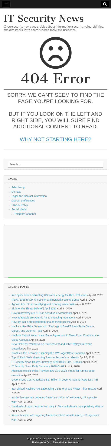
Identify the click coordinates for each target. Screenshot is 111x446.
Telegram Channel (25, 213)
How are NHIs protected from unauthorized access (41, 321)
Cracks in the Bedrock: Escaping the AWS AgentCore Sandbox (48, 353)
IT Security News (44, 18)
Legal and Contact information (29, 196)
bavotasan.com (71, 442)
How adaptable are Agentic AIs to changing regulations (43, 317)
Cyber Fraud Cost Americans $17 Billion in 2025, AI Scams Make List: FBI (54, 379)
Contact (16, 191)
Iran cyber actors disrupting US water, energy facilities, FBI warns (49, 295)
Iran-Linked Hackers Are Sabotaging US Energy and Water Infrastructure (53, 388)
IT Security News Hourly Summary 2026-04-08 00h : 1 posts (46, 361)
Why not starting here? (55, 139)
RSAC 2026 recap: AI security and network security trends (45, 299)
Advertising (17, 187)
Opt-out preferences (23, 200)
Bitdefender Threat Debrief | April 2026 (33, 308)
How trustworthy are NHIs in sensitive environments (41, 313)
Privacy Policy (19, 205)
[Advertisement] (55, 251)
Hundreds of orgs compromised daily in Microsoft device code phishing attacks (57, 406)
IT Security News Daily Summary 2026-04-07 (37, 366)
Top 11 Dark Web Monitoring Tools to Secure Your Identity (45, 357)
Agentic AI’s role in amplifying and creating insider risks (43, 304)
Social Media (19, 209)
